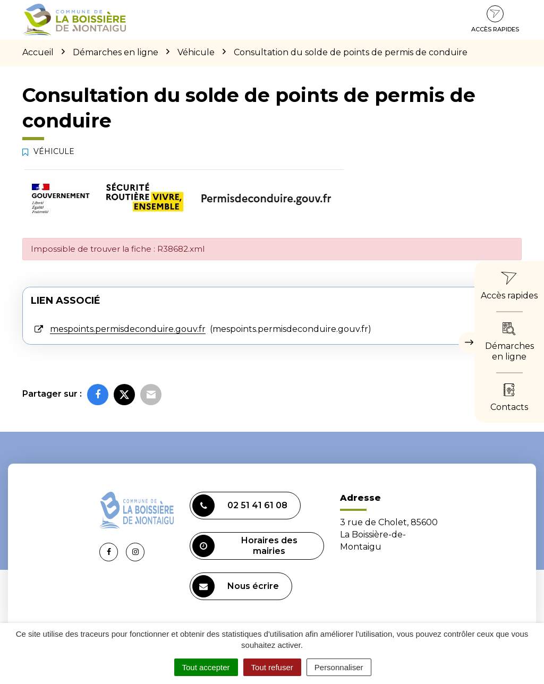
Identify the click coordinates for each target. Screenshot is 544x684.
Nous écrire (235, 586)
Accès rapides (495, 19)
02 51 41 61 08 (239, 505)
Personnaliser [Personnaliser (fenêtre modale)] (338, 667)
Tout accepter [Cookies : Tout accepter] (206, 667)
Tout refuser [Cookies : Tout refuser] (272, 667)
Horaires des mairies (245, 546)
